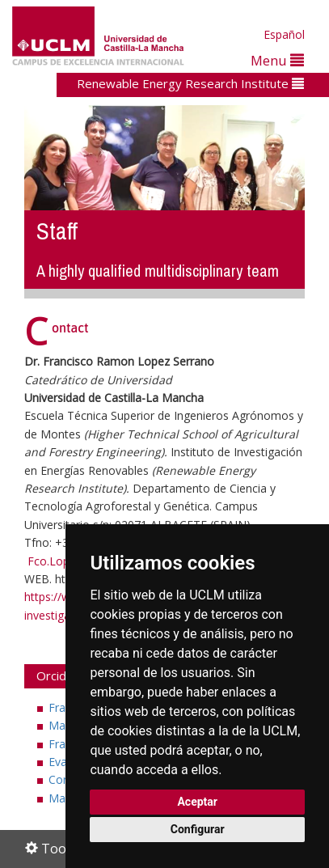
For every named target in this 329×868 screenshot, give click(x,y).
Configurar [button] (198, 829)
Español (284, 34)
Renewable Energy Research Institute (190, 83)
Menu (277, 60)
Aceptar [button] (197, 801)
